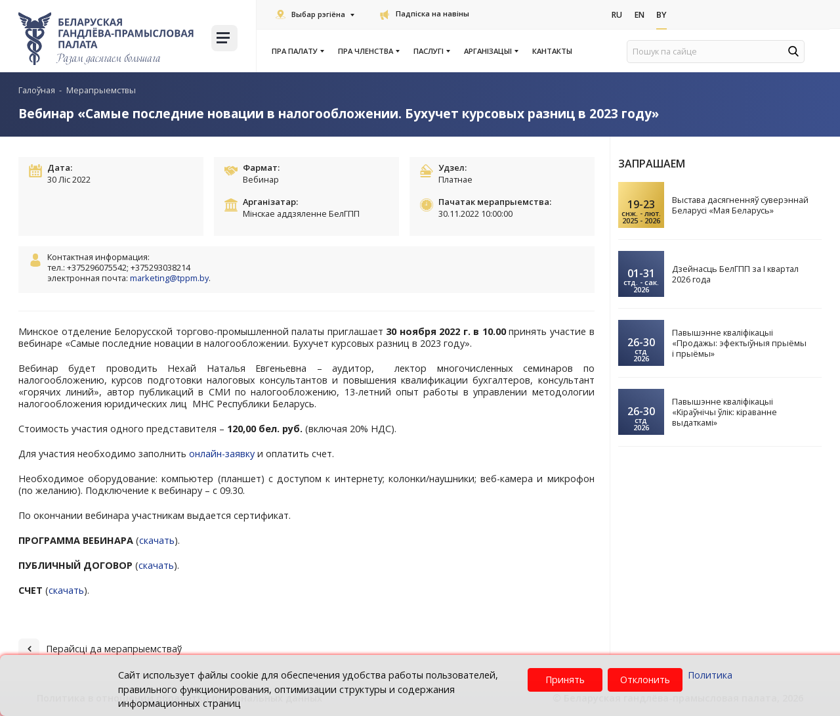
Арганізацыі (490, 51)
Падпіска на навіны (424, 13)
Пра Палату (297, 51)
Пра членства (368, 51)
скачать (157, 540)
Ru (617, 15)
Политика (710, 675)
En (641, 15)
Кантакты (552, 51)
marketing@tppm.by (169, 278)
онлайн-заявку (222, 453)
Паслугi (431, 51)
